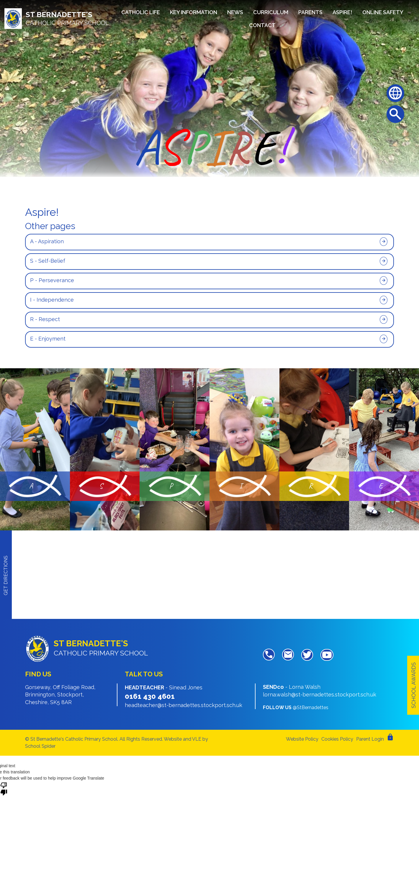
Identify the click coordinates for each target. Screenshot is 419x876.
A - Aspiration (47, 241)
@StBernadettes (310, 707)
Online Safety (382, 12)
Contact (262, 25)
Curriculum (270, 12)
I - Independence (52, 300)
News (235, 12)
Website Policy (302, 739)
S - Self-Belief (47, 261)
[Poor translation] (3, 788)
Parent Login (370, 739)
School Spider (40, 746)
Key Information (193, 12)
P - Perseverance (52, 280)
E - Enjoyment (48, 339)
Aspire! (342, 12)
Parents (310, 12)
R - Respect (45, 319)
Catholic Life (140, 12)
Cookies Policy (337, 739)
